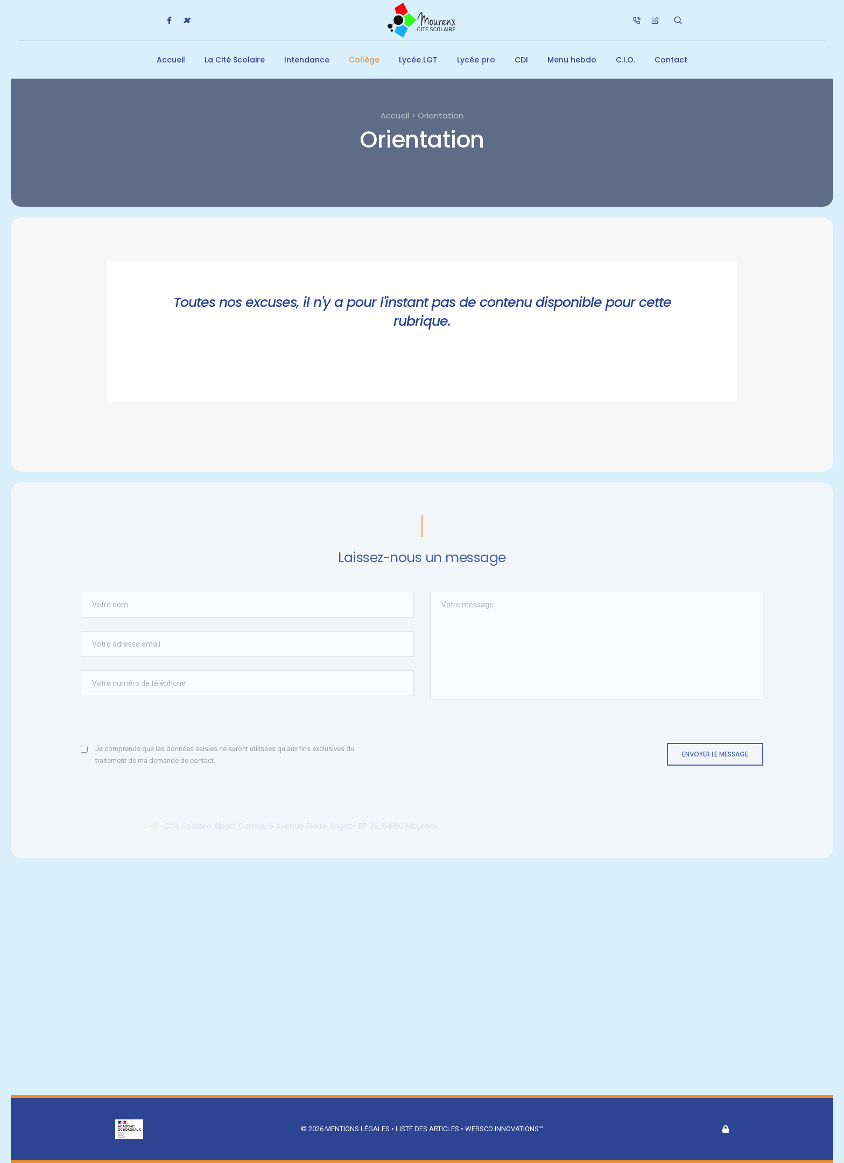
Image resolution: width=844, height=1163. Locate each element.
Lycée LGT (418, 59)
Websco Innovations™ (504, 1129)
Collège (364, 59)
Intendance (306, 59)
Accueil (171, 59)
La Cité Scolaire (235, 59)
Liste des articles (428, 1129)
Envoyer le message (715, 754)
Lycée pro (476, 59)
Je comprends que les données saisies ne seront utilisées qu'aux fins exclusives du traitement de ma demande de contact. (224, 755)
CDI (521, 59)
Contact (671, 59)
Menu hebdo (571, 59)
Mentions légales (357, 1129)
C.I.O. (625, 59)
